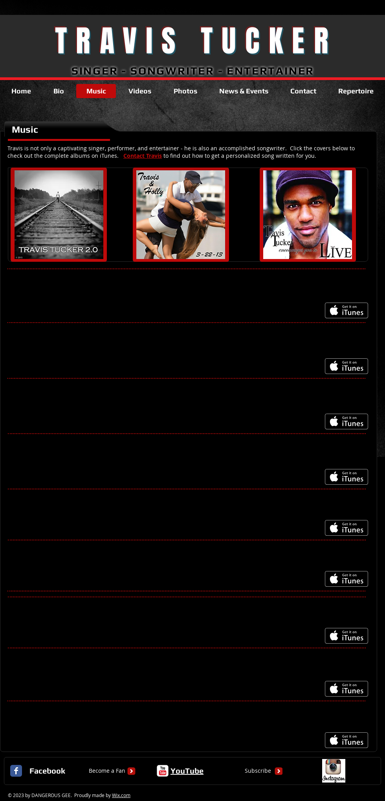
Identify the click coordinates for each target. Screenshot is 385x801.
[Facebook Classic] (16, 771)
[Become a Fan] (107, 770)
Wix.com (121, 795)
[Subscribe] (258, 770)
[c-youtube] (163, 771)
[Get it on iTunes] (346, 310)
